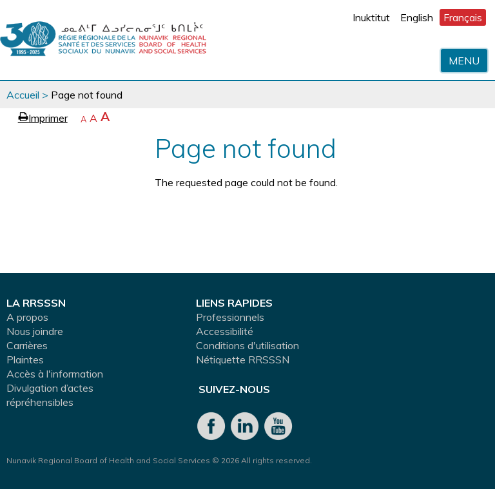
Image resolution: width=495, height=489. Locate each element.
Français (462, 17)
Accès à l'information (54, 373)
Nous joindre (34, 331)
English (416, 17)
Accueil (22, 94)
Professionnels (230, 317)
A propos (27, 317)
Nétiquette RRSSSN (242, 359)
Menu (464, 60)
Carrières (27, 345)
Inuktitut (371, 17)
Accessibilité (224, 331)
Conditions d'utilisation (247, 345)
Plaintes (25, 359)
